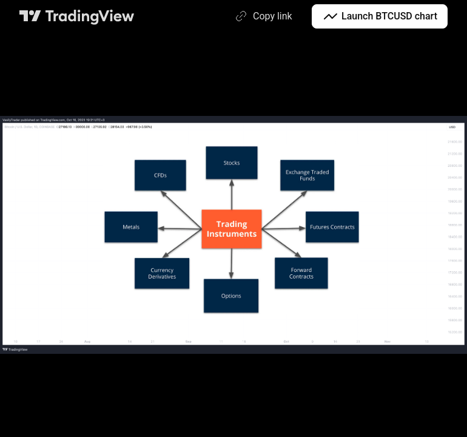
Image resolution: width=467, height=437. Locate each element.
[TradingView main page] (77, 16)
